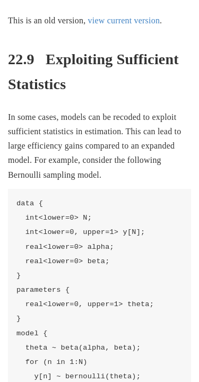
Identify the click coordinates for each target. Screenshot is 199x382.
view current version (124, 20)
